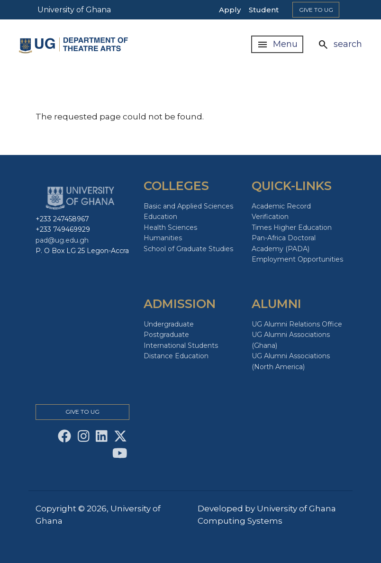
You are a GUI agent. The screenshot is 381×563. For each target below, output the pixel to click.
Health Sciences (170, 227)
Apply (230, 9)
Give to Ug (316, 9)
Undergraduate (169, 324)
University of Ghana (74, 9)
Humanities (163, 238)
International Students (181, 345)
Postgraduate (166, 334)
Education (160, 216)
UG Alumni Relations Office (297, 324)
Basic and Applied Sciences (188, 206)
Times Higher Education (292, 227)
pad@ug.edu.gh (62, 240)
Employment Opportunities (297, 259)
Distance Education (176, 356)
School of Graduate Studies (188, 249)
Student (264, 9)
